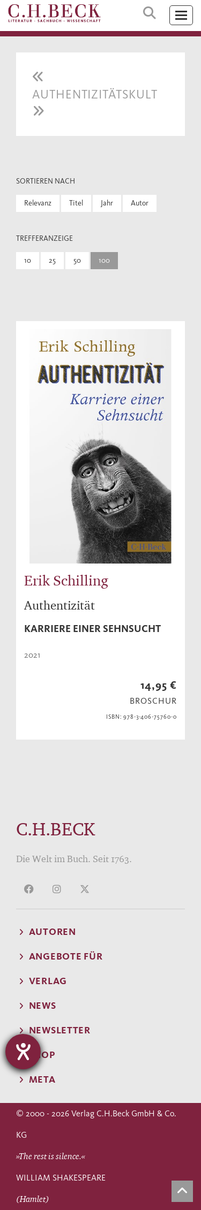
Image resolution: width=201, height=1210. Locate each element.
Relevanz (37, 203)
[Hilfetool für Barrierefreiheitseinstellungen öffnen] (23, 1051)
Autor (139, 203)
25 (52, 260)
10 (27, 260)
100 (104, 260)
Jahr (107, 203)
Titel (76, 203)
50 (77, 260)
